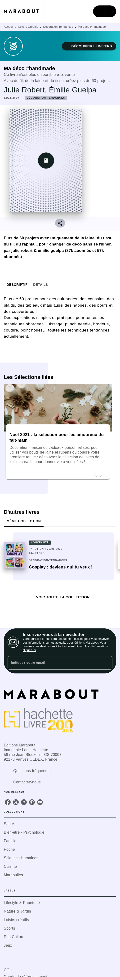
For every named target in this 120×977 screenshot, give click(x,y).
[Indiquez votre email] (54, 663)
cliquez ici (29, 650)
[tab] (17, 284)
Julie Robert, (26, 90)
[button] (89, 46)
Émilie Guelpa (73, 90)
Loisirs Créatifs (28, 26)
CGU (8, 970)
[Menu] (104, 11)
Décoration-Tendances (58, 26)
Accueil (8, 26)
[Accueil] (24, 11)
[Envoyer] (106, 663)
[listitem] (8, 802)
